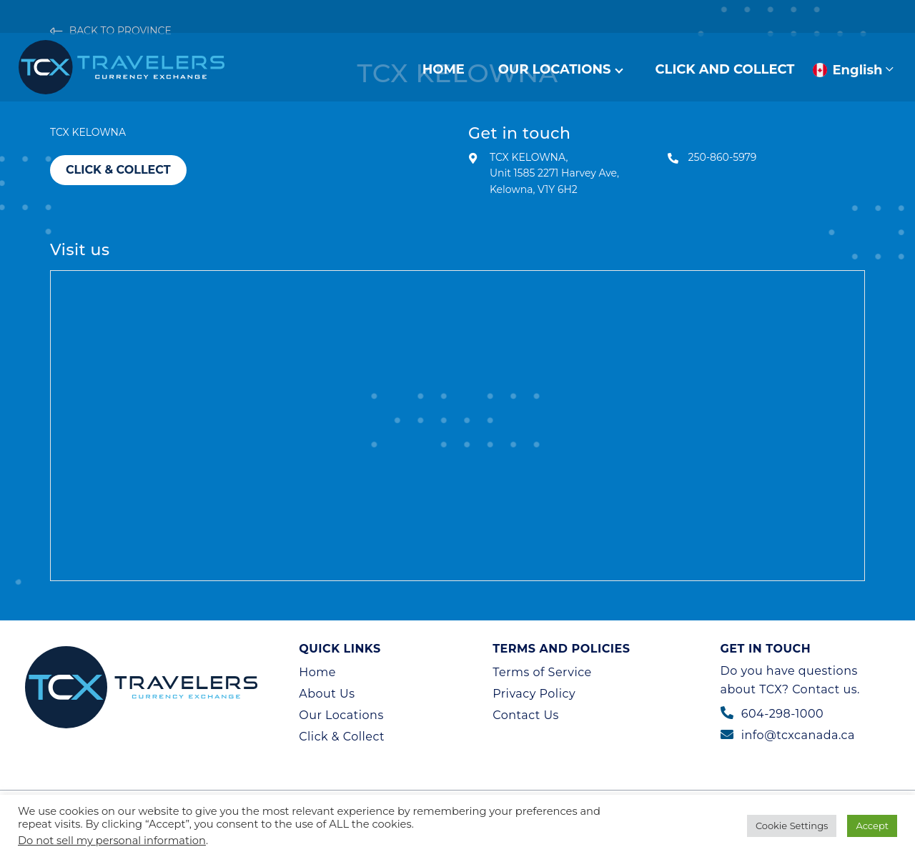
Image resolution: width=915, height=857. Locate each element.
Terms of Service (542, 672)
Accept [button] (872, 825)
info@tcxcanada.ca (798, 735)
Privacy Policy (534, 693)
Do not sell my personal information (112, 840)
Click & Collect (118, 170)
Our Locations (554, 69)
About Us (327, 693)
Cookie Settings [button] (792, 825)
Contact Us (526, 715)
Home (443, 69)
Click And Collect (725, 69)
